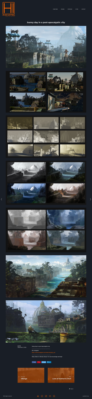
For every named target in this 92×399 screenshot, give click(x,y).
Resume (62, 9)
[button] (71, 389)
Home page (55, 9)
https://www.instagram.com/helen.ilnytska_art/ (43, 352)
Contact (83, 9)
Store (76, 9)
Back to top (86, 396)
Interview (70, 9)
